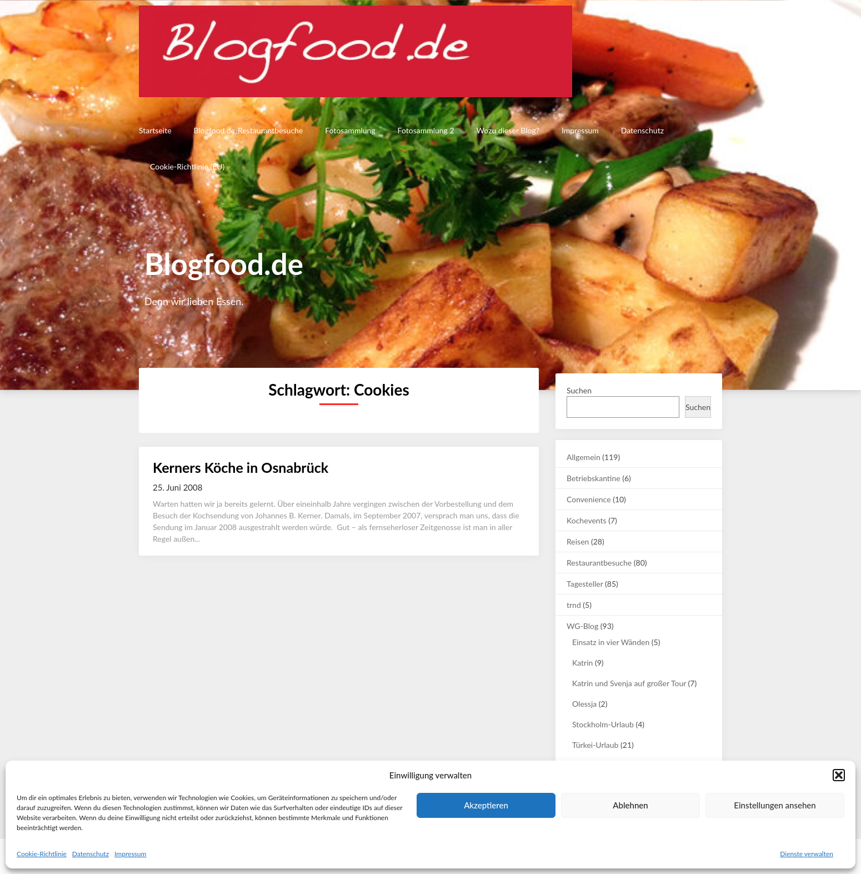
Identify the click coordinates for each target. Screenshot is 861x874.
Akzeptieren (486, 805)
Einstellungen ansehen (774, 805)
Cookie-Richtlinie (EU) (187, 166)
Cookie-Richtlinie (42, 854)
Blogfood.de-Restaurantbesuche (248, 130)
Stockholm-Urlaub (603, 724)
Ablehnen (630, 805)
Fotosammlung (350, 130)
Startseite (155, 130)
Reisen (578, 541)
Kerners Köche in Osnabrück (240, 467)
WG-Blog (582, 626)
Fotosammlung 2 (426, 130)
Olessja (584, 703)
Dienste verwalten (806, 854)
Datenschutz (90, 854)
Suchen (579, 390)
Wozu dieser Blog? (508, 130)
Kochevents (587, 520)
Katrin (582, 662)
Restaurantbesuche (599, 562)
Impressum (130, 854)
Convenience (589, 499)
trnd (574, 605)
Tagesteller (585, 583)
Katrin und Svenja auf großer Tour (629, 683)
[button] (838, 775)
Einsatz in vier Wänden (610, 642)
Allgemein (583, 457)
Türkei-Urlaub (595, 745)
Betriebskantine (593, 478)
